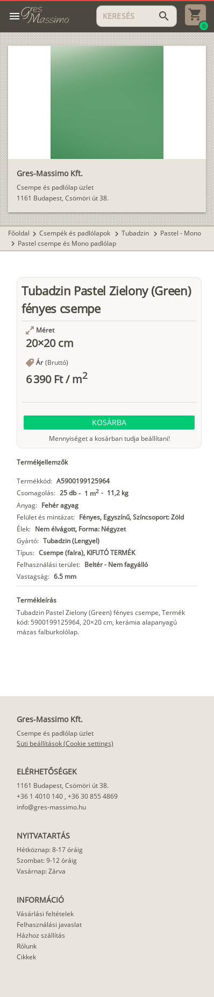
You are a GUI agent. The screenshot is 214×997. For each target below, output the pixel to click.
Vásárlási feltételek (45, 913)
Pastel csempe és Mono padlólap (67, 243)
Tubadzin (136, 233)
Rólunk (27, 946)
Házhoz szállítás (41, 935)
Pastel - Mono (180, 233)
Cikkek (26, 956)
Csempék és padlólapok (75, 233)
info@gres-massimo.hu (51, 807)
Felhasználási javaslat (49, 924)
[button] (109, 423)
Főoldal (19, 233)
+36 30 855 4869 (93, 796)
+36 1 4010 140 (40, 796)
